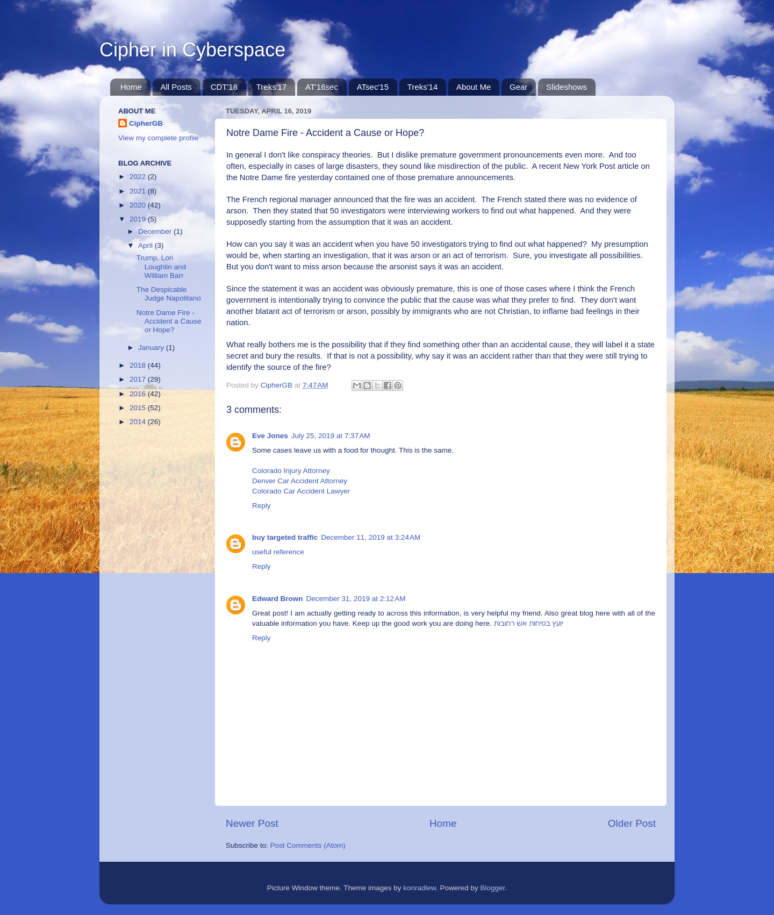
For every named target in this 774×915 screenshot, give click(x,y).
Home (131, 86)
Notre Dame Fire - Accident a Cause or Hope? (169, 321)
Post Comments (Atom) (308, 845)
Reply (261, 506)
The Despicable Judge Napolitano (169, 293)
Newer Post (252, 823)
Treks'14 (422, 86)
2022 (139, 177)
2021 (139, 191)
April (146, 245)
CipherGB (146, 123)
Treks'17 (271, 86)
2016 (139, 394)
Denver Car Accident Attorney (299, 481)
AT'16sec (321, 86)
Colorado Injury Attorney (291, 471)
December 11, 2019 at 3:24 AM (370, 537)
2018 (139, 365)
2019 (139, 219)
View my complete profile (158, 138)
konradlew (419, 888)
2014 (139, 422)
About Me (473, 86)
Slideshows (566, 86)
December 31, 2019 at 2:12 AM (356, 599)
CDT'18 (224, 86)
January (152, 348)
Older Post (632, 823)
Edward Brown (277, 599)
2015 (139, 408)
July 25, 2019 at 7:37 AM (330, 436)
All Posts (176, 86)
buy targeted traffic (285, 537)
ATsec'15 (373, 86)
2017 (139, 379)
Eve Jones (270, 436)
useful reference (278, 552)
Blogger (493, 888)
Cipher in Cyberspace (192, 50)
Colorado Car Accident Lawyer (301, 491)
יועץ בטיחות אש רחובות (528, 623)
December (156, 231)
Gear (518, 86)
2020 (139, 205)
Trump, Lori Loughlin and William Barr (161, 266)
